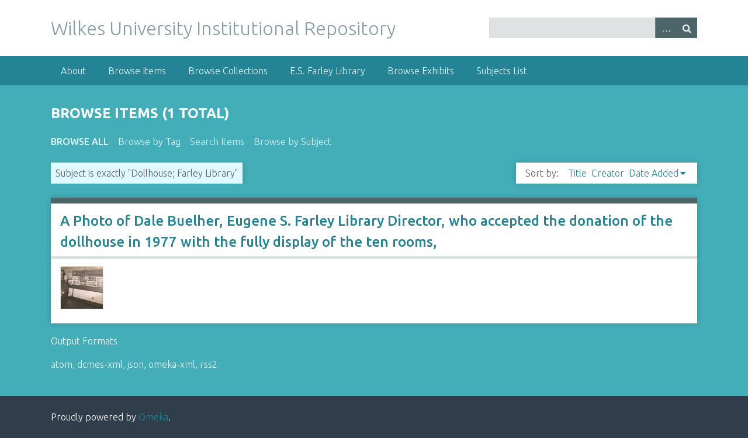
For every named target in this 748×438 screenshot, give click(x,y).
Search (686, 28)
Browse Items (137, 70)
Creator (607, 173)
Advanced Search (665, 28)
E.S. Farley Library (327, 70)
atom (61, 364)
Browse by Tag (149, 141)
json (135, 364)
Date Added (653, 173)
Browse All (80, 141)
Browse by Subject (292, 141)
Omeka (153, 417)
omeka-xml (171, 364)
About (73, 70)
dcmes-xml (100, 364)
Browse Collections (228, 70)
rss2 (208, 364)
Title (577, 173)
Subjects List (501, 70)
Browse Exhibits (420, 70)
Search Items (217, 141)
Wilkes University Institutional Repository (223, 28)
